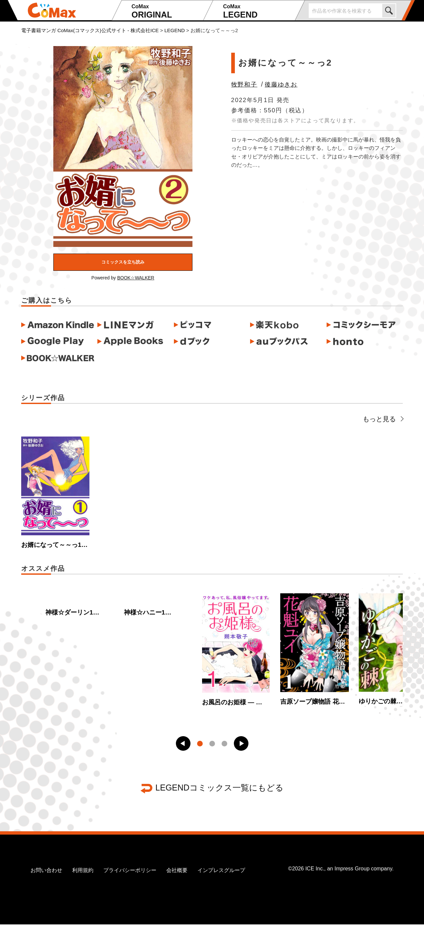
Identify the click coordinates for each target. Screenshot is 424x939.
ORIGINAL (166, 11)
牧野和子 (244, 84)
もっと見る (383, 419)
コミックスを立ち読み (122, 262)
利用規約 (82, 885)
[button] (183, 758)
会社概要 (176, 885)
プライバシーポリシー (129, 885)
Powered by (122, 277)
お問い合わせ (46, 885)
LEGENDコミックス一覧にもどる (219, 802)
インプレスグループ (221, 885)
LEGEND (258, 11)
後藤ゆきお (281, 84)
